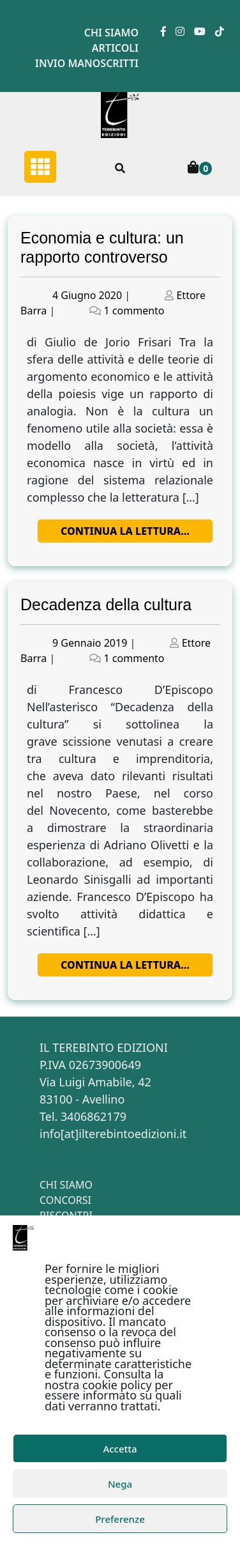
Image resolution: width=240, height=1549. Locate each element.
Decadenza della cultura (105, 604)
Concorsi (65, 1200)
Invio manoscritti (87, 63)
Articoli (115, 48)
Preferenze (120, 1519)
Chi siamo (111, 33)
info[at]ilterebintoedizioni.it (113, 1133)
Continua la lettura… (125, 531)
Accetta (120, 1448)
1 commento (134, 311)
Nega (120, 1483)
